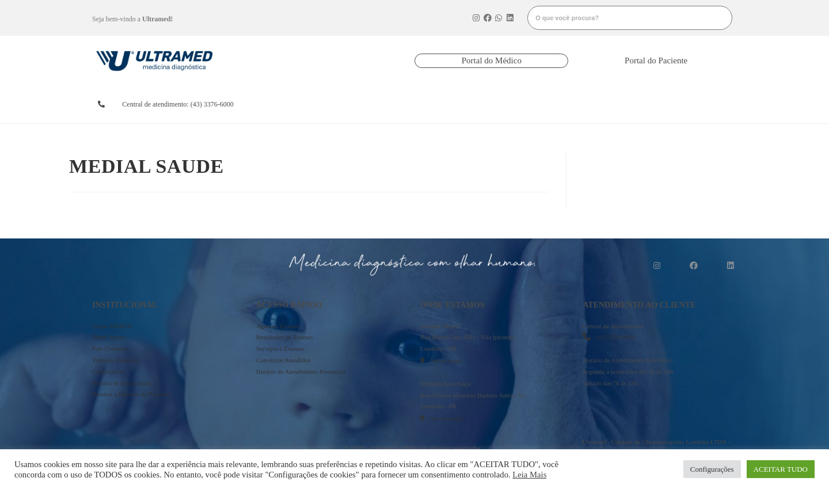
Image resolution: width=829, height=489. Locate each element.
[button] (491, 61)
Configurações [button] (712, 469)
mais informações (689, 104)
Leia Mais (529, 474)
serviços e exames (532, 104)
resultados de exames (376, 104)
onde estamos (606, 104)
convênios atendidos (454, 104)
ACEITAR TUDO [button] (781, 469)
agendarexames (301, 104)
